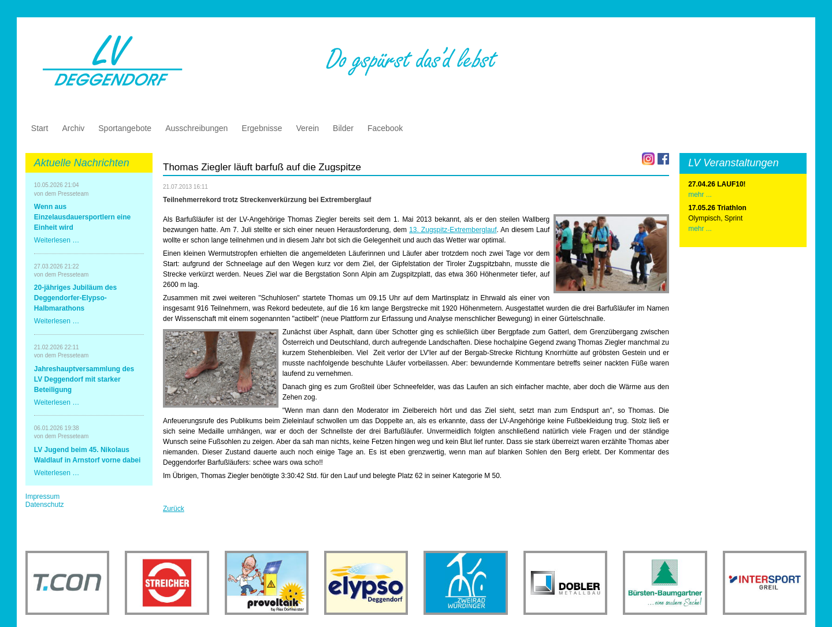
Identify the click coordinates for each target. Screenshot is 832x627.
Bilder (343, 128)
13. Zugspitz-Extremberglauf (453, 230)
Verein (307, 128)
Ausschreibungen (196, 128)
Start (40, 128)
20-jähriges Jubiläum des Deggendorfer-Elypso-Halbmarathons (75, 297)
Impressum (42, 496)
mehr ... (700, 229)
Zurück (173, 509)
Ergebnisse (262, 128)
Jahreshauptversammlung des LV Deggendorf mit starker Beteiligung (84, 379)
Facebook (385, 128)
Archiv (73, 128)
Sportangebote (124, 128)
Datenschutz (44, 505)
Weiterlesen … (56, 240)
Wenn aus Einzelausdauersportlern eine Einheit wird (82, 217)
